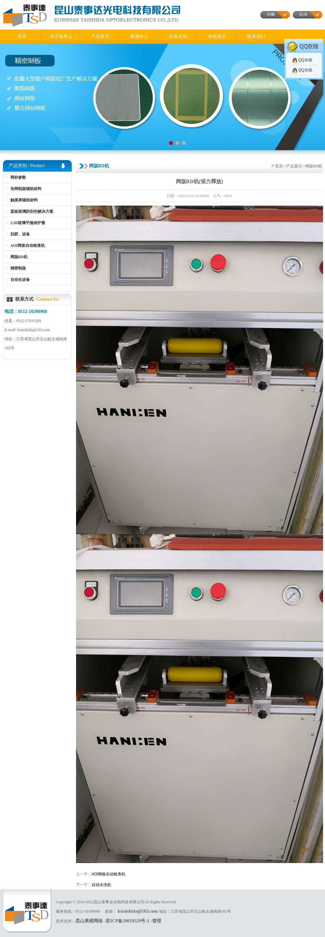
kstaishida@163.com (138, 911)
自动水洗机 (101, 885)
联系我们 (256, 36)
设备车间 (178, 36)
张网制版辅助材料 (26, 188)
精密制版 (18, 268)
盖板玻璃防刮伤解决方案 (31, 211)
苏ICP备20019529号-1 (127, 921)
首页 (22, 36)
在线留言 (217, 36)
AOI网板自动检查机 (27, 245)
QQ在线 (305, 60)
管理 (156, 921)
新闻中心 (139, 36)
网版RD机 (19, 257)
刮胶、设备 (20, 234)
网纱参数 (18, 177)
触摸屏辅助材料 (24, 200)
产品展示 (100, 36)
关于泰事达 (61, 36)
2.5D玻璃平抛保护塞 (28, 223)
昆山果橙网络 (89, 921)
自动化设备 (20, 279)
